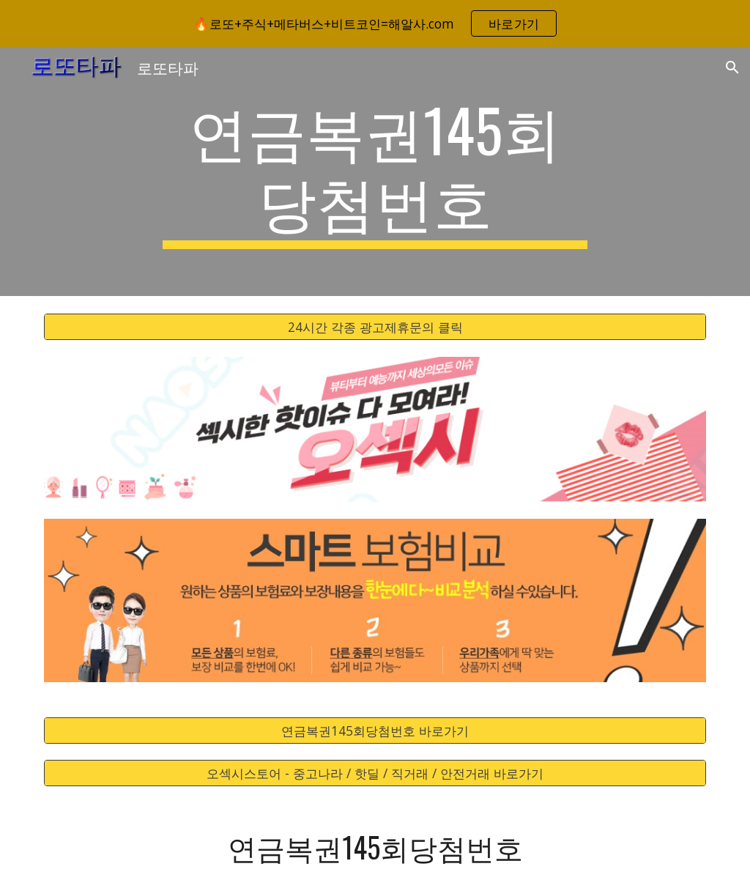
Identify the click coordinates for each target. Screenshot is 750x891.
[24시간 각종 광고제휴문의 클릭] (375, 327)
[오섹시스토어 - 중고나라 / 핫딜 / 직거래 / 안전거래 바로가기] (375, 773)
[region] (375, 23)
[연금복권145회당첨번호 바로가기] (375, 730)
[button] (732, 67)
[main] (375, 171)
